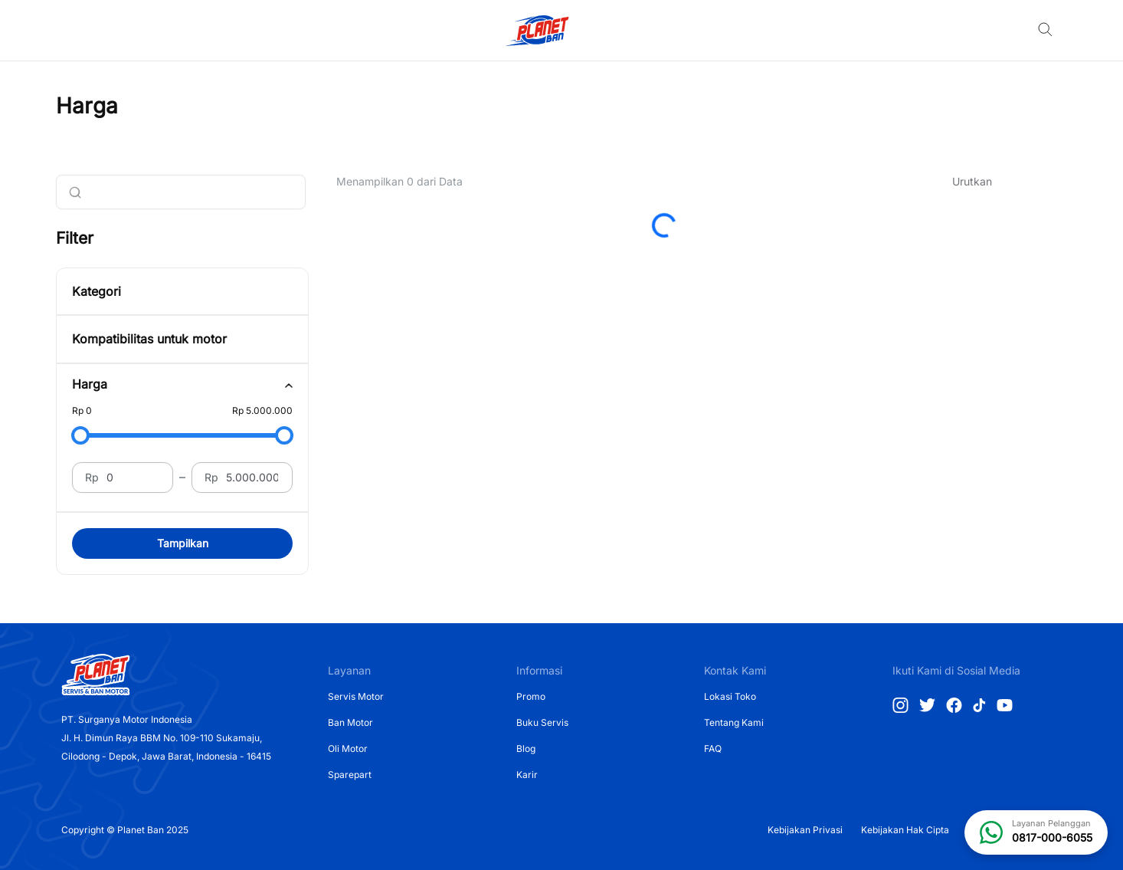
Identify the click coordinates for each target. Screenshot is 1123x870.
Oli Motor (348, 748)
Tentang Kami (734, 722)
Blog (525, 748)
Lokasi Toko (730, 696)
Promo (530, 696)
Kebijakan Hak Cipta (905, 830)
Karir (527, 774)
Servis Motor (356, 696)
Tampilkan (182, 543)
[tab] (182, 384)
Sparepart (350, 774)
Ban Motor (350, 722)
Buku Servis (542, 722)
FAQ (713, 748)
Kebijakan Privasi (805, 830)
